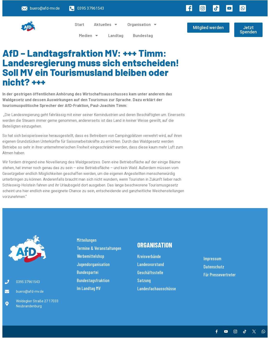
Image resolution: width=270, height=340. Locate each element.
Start (79, 24)
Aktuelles (106, 24)
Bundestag (143, 35)
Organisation (142, 24)
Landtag (115, 35)
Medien (89, 35)
